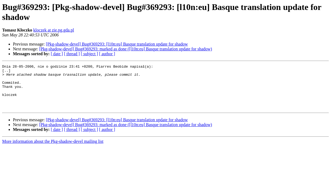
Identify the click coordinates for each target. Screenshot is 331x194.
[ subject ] (89, 53)
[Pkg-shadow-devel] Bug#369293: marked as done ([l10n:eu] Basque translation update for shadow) (125, 49)
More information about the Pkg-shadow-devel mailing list (52, 150)
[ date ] (57, 53)
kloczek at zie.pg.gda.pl (53, 30)
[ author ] (107, 53)
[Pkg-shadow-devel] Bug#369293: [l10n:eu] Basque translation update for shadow (117, 44)
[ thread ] (72, 53)
